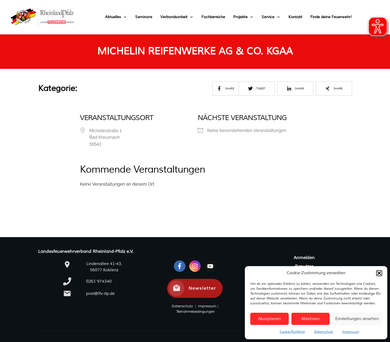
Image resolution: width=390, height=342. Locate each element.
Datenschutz (323, 332)
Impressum (350, 332)
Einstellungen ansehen (357, 318)
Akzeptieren (269, 318)
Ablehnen (310, 318)
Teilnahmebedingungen (195, 311)
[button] (379, 273)
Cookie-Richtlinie (292, 332)
